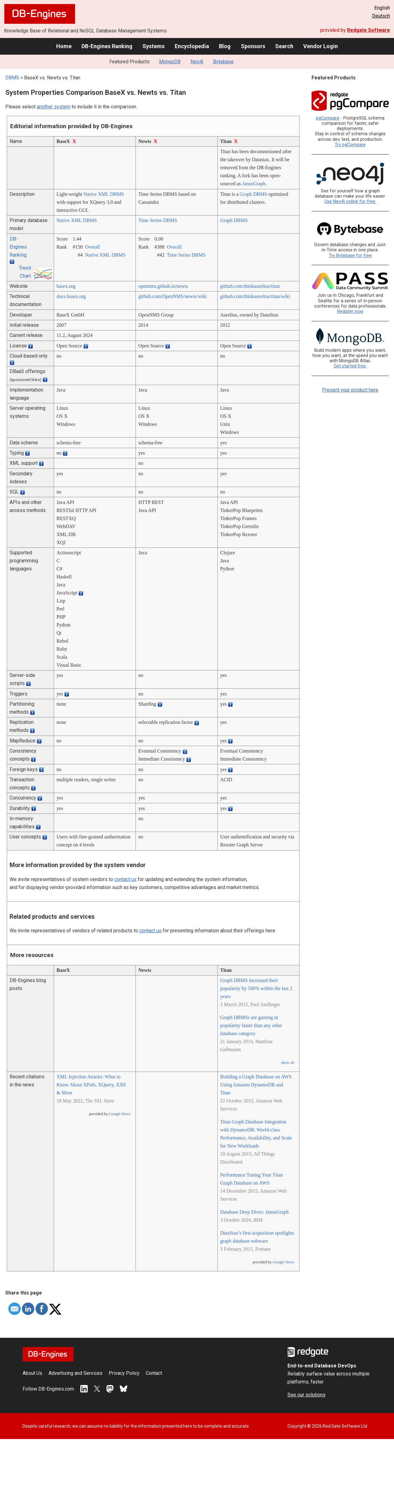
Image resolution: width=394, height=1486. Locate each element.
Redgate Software (368, 30)
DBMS (12, 78)
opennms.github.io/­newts (163, 286)
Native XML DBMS (104, 194)
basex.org (66, 286)
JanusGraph (254, 183)
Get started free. (350, 366)
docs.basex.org (71, 296)
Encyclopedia (192, 46)
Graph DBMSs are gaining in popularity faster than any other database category (251, 1025)
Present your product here (350, 390)
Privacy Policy (124, 1373)
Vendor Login (320, 46)
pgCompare (327, 118)
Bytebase (223, 62)
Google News (120, 1114)
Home (64, 46)
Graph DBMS (253, 194)
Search (284, 46)
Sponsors (253, 46)
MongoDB (170, 62)
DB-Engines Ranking (107, 46)
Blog (225, 46)
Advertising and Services (75, 1373)
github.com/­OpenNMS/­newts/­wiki (172, 296)
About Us (32, 1373)
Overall (92, 247)
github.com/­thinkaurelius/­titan (250, 286)
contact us (125, 879)
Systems (153, 46)
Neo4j (197, 62)
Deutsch (381, 16)
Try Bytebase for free (350, 255)
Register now (350, 311)
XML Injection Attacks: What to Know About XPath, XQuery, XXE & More (91, 1084)
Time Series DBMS (157, 220)
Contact (154, 1373)
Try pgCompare (350, 144)
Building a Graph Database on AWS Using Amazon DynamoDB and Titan (255, 1084)
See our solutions (306, 1395)
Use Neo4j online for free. (350, 201)
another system (53, 107)
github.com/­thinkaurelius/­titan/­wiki (255, 296)
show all (287, 1062)
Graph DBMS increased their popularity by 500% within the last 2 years (256, 988)
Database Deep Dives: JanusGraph (254, 1212)
